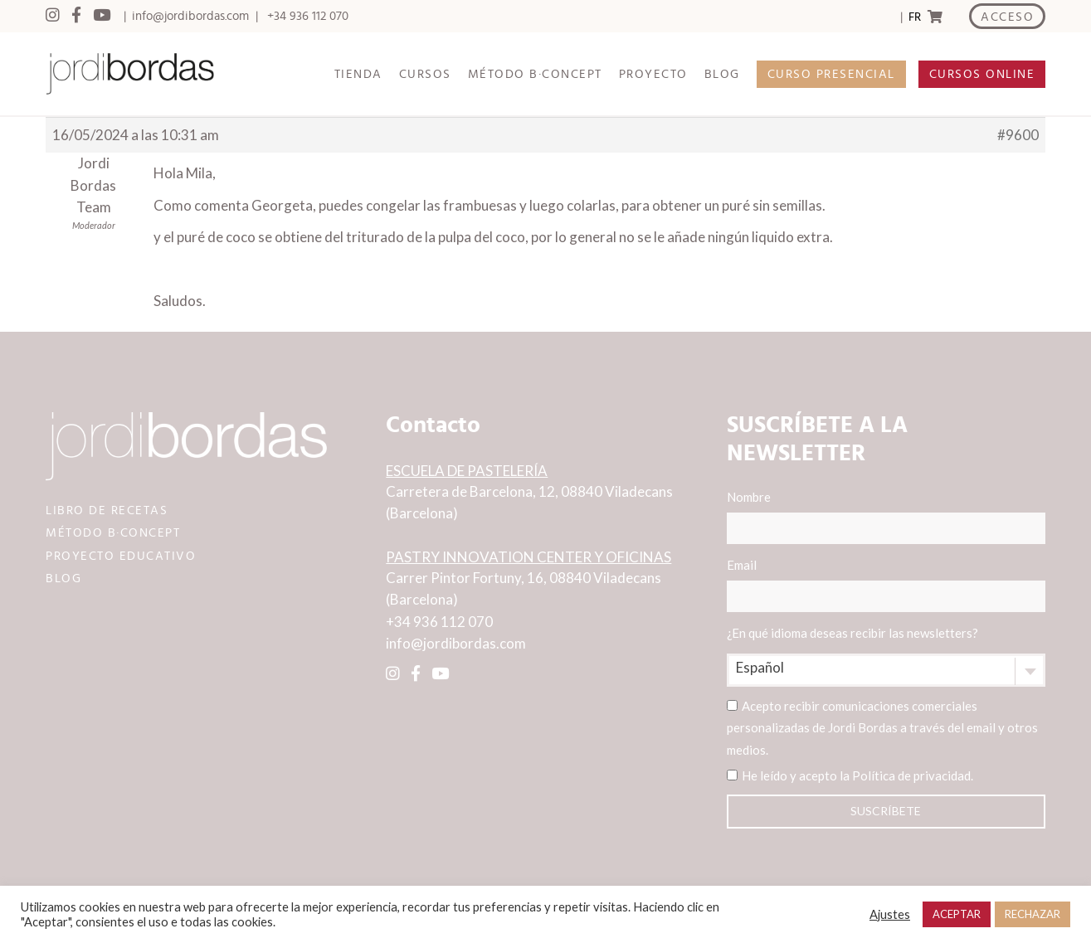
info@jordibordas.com (190, 16)
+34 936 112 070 (307, 16)
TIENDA (358, 74)
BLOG (722, 74)
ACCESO (1007, 17)
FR (914, 17)
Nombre (886, 516)
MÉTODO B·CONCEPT (535, 74)
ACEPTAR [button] (957, 914)
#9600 (1018, 134)
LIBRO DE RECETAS (107, 510)
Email (886, 584)
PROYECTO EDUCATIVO (121, 556)
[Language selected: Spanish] (914, 16)
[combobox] (886, 670)
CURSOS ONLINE (982, 74)
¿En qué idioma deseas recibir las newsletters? (852, 632)
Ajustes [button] (889, 914)
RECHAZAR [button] (1032, 914)
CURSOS (425, 74)
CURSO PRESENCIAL (831, 74)
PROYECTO (653, 74)
